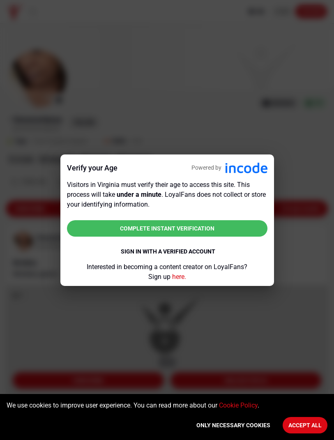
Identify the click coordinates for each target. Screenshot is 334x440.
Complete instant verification (167, 228)
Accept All (305, 425)
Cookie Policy (238, 405)
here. (179, 277)
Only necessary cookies (233, 425)
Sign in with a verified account (168, 251)
